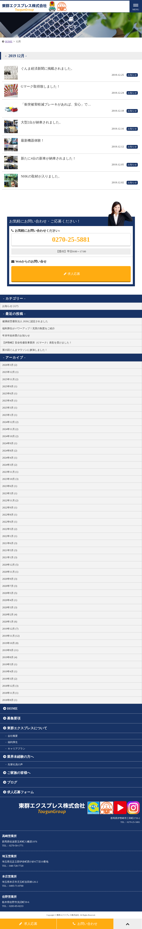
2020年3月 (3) (9, 607)
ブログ (12, 782)
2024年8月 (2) (9, 450)
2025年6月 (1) (9, 393)
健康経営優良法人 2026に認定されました (25, 321)
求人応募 (72, 273)
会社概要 (13, 735)
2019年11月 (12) (11, 635)
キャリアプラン (16, 748)
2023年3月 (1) (9, 493)
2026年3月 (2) (9, 364)
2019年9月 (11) (10, 650)
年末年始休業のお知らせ (16, 335)
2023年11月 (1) (10, 471)
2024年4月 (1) (9, 457)
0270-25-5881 (71, 239)
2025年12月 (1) (10, 372)
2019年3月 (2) (9, 678)
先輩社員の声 (15, 764)
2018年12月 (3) (10, 685)
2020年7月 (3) (9, 586)
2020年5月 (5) (9, 593)
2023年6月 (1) (9, 486)
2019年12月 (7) (10, 628)
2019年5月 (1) (9, 664)
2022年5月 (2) (9, 529)
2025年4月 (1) (9, 400)
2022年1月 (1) (9, 536)
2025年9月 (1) (9, 386)
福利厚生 (13, 742)
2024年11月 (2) (10, 429)
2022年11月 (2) (10, 500)
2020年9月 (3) (9, 578)
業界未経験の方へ (20, 756)
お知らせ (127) (10, 306)
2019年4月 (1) (9, 671)
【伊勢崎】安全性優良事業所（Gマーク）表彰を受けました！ (37, 342)
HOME (8, 41)
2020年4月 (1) (9, 600)
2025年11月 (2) (10, 379)
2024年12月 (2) (10, 422)
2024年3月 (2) (9, 464)
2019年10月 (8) (10, 643)
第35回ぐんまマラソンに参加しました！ (24, 349)
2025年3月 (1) (9, 407)
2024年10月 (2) (10, 436)
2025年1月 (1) (9, 415)
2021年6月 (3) (9, 543)
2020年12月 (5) (10, 564)
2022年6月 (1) (9, 521)
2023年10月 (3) (10, 479)
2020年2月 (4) (9, 614)
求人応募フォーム (20, 792)
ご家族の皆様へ (18, 772)
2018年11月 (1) (10, 692)
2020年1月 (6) (9, 621)
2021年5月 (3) (9, 550)
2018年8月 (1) (9, 700)
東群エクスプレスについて (27, 728)
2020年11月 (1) (10, 571)
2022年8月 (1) (9, 514)
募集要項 (13, 718)
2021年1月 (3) (9, 557)
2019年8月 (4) (9, 657)
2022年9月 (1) (9, 507)
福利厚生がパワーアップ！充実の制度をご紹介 (28, 328)
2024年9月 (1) (9, 443)
